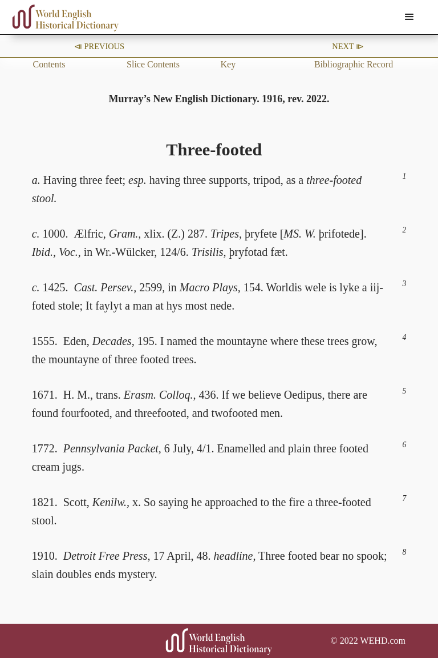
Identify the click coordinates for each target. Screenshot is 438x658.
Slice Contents (153, 64)
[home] (65, 18)
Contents (49, 64)
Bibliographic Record (353, 64)
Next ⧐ (348, 46)
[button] (409, 17)
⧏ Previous (99, 46)
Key (228, 64)
